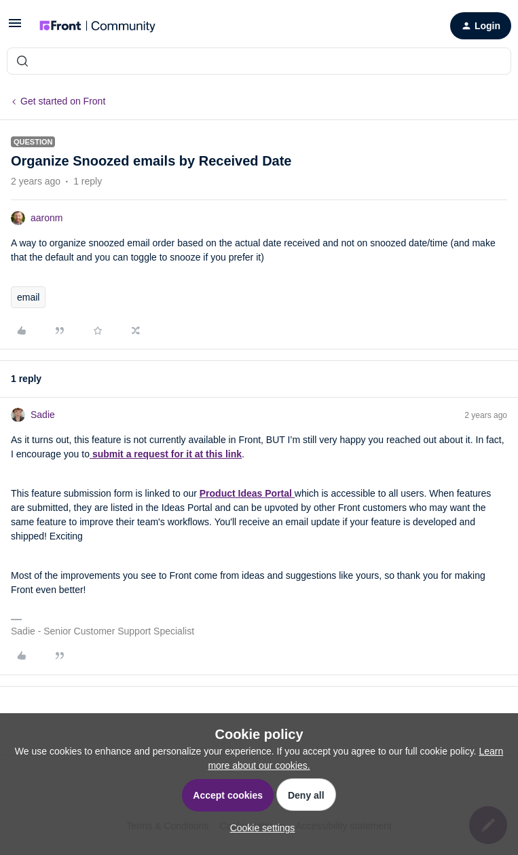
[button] (15, 27)
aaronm (46, 217)
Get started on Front (62, 101)
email (28, 297)
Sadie (43, 414)
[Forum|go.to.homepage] (97, 26)
